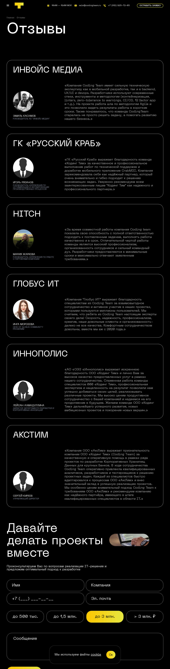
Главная (10, 18)
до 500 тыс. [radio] (25, 617)
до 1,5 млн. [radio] (65, 617)
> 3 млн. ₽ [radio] (144, 617)
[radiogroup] (85, 617)
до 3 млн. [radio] (105, 617)
